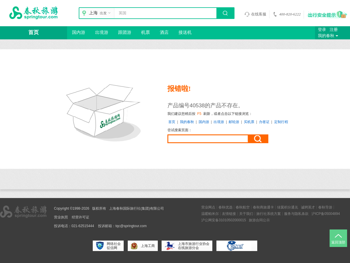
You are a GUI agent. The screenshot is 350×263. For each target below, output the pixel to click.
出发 (106, 13)
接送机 (185, 32)
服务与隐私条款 (296, 213)
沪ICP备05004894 (326, 213)
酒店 (164, 32)
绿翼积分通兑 (287, 207)
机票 (145, 32)
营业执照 (61, 217)
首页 (33, 32)
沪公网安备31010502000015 (223, 220)
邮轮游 (234, 122)
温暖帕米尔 (210, 213)
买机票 (249, 122)
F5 (199, 114)
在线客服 (255, 14)
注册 (334, 29)
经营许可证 (80, 217)
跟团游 (124, 32)
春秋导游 (325, 207)
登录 (322, 29)
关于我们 (246, 213)
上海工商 (143, 246)
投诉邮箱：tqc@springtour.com (122, 226)
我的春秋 (329, 35)
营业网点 (208, 207)
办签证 (264, 122)
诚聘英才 (308, 207)
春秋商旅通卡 (263, 207)
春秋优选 (225, 207)
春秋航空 (243, 207)
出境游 (101, 32)
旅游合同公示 (259, 220)
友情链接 (229, 213)
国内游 (78, 32)
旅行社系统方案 (268, 213)
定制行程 (281, 122)
